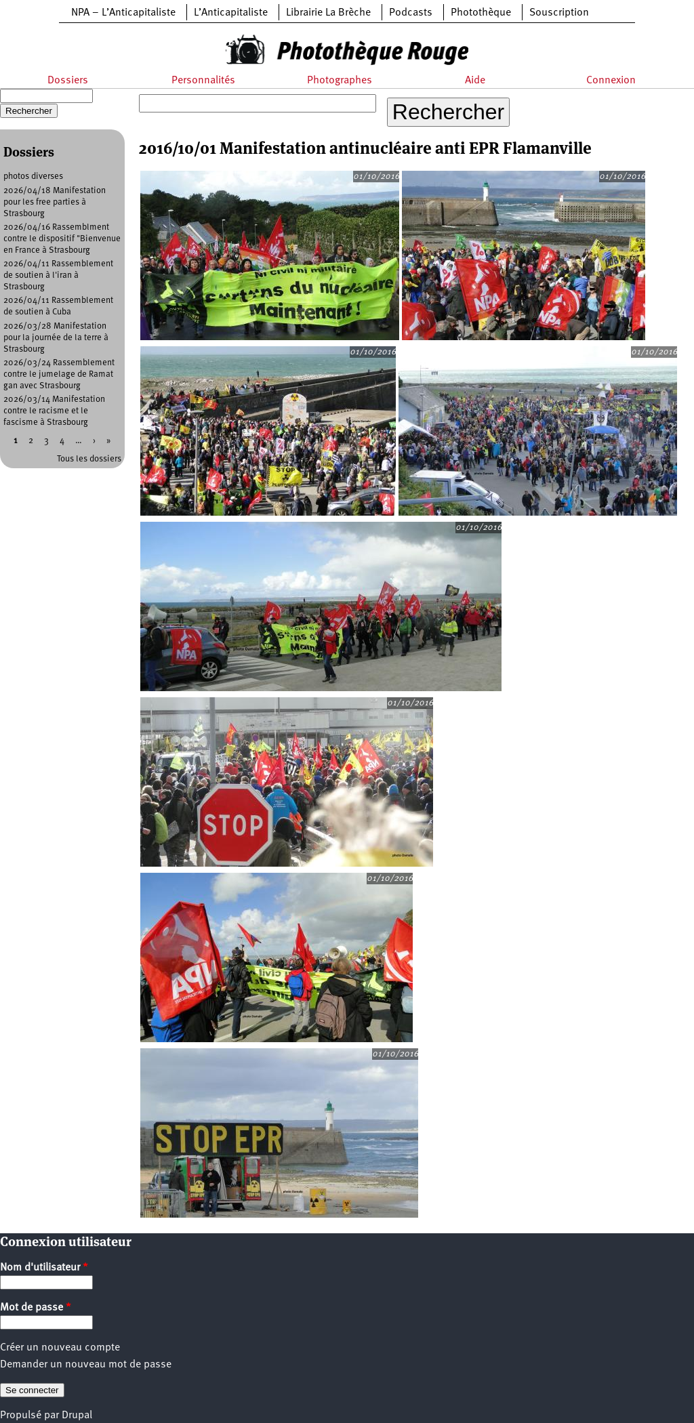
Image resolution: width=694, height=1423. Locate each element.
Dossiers (67, 80)
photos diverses (33, 176)
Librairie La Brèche (328, 12)
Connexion (611, 80)
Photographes (339, 80)
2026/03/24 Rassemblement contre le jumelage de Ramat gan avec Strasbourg (59, 374)
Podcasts (410, 12)
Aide (475, 80)
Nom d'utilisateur (44, 1267)
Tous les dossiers (89, 459)
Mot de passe (35, 1307)
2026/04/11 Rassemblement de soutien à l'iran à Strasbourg (58, 275)
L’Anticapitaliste (231, 12)
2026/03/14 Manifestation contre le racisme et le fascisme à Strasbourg (54, 411)
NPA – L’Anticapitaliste (123, 12)
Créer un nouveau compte (60, 1347)
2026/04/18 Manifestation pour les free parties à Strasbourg (54, 202)
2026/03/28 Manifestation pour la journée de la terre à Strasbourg (55, 338)
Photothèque (481, 12)
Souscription (559, 12)
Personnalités (203, 80)
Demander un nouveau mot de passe (85, 1364)
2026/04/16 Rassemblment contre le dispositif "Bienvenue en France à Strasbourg (62, 239)
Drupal (77, 1415)
